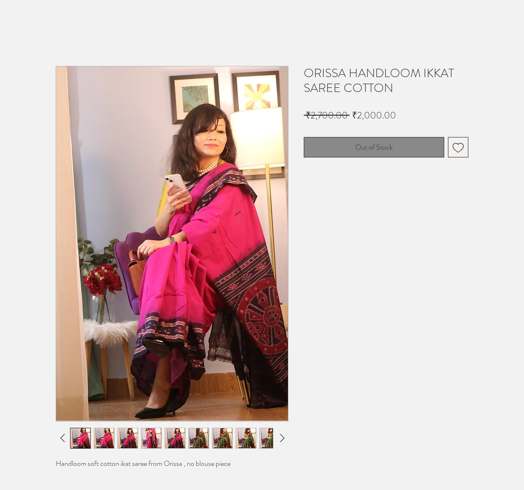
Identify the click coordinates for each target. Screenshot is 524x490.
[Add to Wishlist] (458, 147)
